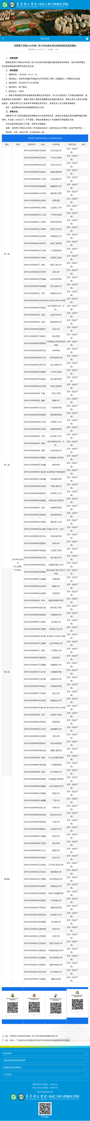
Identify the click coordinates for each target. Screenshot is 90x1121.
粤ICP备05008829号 (45, 1092)
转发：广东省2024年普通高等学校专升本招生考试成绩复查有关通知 (36, 1041)
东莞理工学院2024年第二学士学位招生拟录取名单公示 (30, 1036)
